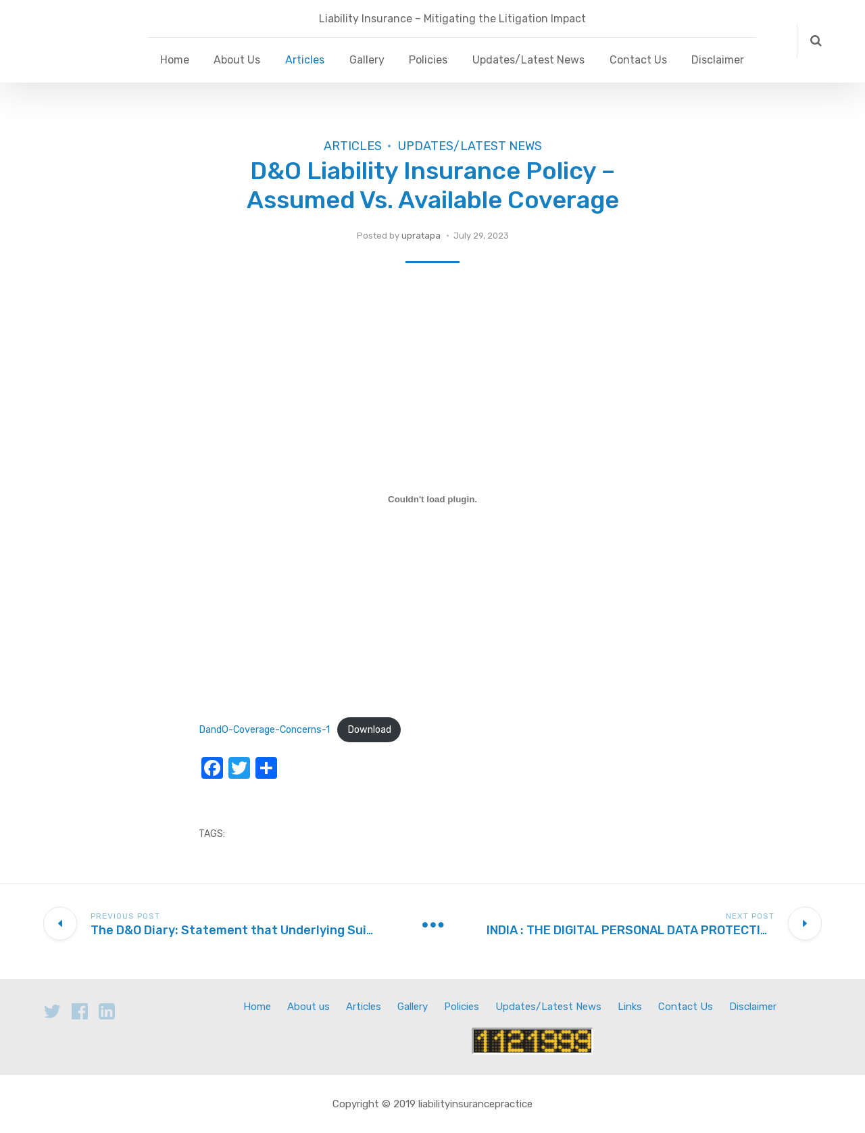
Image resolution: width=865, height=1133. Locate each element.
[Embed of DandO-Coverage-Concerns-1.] (432, 499)
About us (308, 1007)
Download (369, 730)
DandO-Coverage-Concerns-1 (264, 730)
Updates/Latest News (528, 59)
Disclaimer (717, 59)
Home (174, 59)
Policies (428, 59)
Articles (304, 59)
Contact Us (638, 59)
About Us (237, 59)
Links (630, 1007)
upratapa (421, 236)
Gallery (367, 59)
